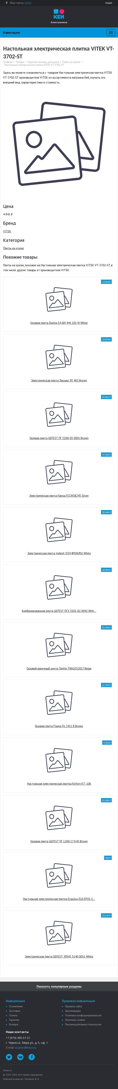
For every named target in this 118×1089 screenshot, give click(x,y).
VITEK (7, 231)
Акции (108, 3)
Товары (20, 62)
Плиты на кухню (71, 62)
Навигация (11, 32)
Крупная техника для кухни (43, 62)
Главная (7, 62)
